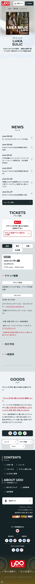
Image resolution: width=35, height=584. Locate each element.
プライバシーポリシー (26, 507)
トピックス (10, 469)
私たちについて (12, 487)
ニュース (6, 442)
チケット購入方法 (25, 469)
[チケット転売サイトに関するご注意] (17, 234)
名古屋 (17, 250)
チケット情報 (23, 442)
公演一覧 (15, 8)
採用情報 (10, 492)
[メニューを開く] (29, 3)
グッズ (13, 446)
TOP (9, 8)
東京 (17, 246)
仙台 (7, 246)
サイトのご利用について (25, 510)
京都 (27, 246)
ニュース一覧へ (9, 202)
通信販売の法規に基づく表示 (24, 512)
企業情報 (26, 487)
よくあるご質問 (12, 474)
